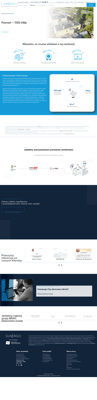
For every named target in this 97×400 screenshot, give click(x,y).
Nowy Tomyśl (21, 129)
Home (20, 5)
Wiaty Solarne (69, 358)
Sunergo (39, 126)
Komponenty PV (60, 2)
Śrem (61, 338)
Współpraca (88, 2)
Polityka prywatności (48, 374)
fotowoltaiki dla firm (69, 133)
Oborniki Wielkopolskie (75, 338)
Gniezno (28, 129)
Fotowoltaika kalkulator (71, 360)
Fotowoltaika (5, 32)
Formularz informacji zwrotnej (73, 369)
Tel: (21, 357)
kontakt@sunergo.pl (23, 2)
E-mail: (22, 358)
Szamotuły (85, 338)
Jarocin (64, 338)
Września (57, 338)
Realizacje (51, 5)
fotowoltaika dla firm (72, 343)
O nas (75, 2)
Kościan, (68, 338)
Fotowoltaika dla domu (59, 343)
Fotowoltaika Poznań (55, 375)
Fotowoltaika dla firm (71, 357)
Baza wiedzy (81, 2)
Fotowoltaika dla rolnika (71, 355)
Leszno (49, 338)
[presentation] (59, 271)
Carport (67, 2)
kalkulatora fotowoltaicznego (65, 130)
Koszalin (44, 340)
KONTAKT (91, 5)
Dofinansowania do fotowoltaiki (73, 361)
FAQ (72, 2)
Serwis (94, 2)
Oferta (26, 5)
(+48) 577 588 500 (35, 2)
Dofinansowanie (42, 5)
